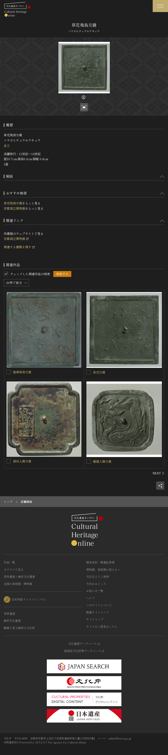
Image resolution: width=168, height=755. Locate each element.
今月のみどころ (96, 584)
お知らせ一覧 (94, 591)
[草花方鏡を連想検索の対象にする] (88, 372)
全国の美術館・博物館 (18, 584)
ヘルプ (90, 598)
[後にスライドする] (158, 473)
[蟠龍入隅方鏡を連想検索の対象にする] (88, 461)
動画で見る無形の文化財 (19, 628)
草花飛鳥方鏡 (13, 203)
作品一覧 (9, 562)
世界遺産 (9, 613)
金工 (7, 145)
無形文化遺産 (12, 621)
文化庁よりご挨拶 (97, 576)
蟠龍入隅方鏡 (102, 461)
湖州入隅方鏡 (22, 461)
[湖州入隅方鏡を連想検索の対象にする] (8, 461)
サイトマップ (94, 619)
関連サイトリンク (97, 612)
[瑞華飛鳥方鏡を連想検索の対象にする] (8, 372)
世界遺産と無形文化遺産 (19, 576)
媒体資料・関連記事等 (100, 562)
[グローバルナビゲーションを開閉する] (160, 6)
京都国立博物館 (14, 208)
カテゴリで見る (14, 569)
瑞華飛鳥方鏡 (22, 372)
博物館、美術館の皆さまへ (103, 569)
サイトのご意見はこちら (101, 626)
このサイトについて (99, 605)
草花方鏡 (99, 372)
